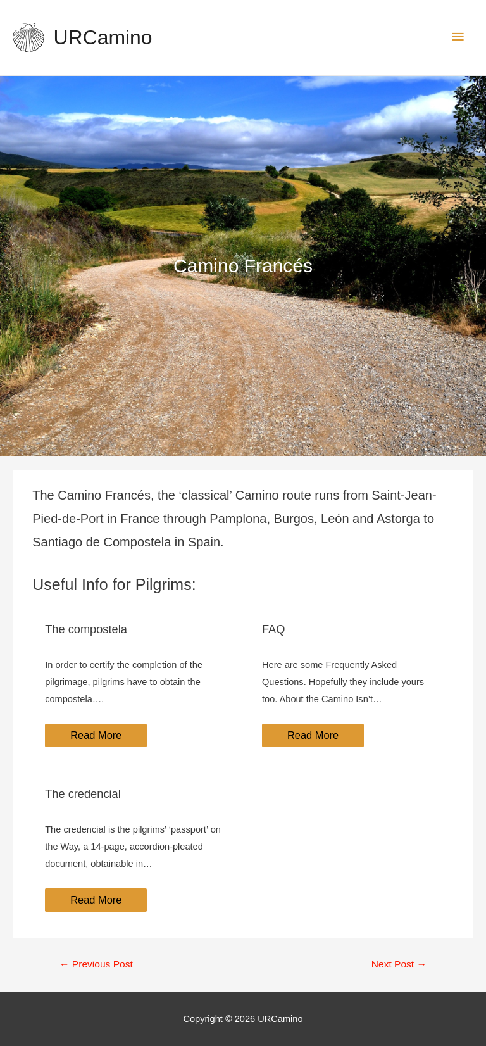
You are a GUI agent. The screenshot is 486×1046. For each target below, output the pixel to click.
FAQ (273, 629)
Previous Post (96, 964)
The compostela (86, 629)
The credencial (83, 793)
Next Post (399, 964)
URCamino (103, 37)
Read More (96, 735)
